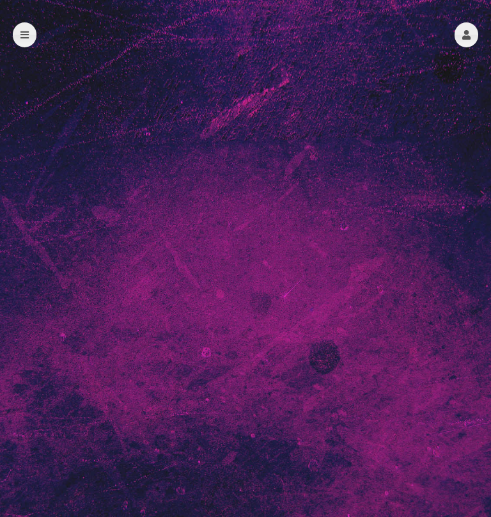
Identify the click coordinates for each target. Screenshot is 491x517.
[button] (466, 34)
